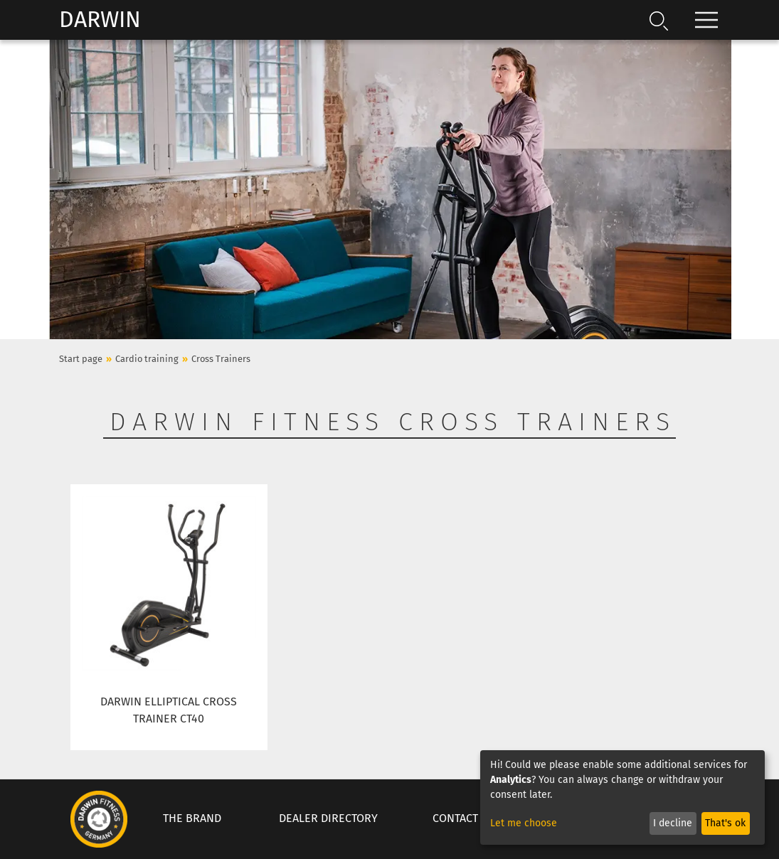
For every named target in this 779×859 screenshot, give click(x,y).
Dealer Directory (328, 818)
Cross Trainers (220, 358)
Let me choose (523, 823)
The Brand (192, 818)
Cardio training (147, 358)
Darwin (100, 19)
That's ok (725, 823)
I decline (672, 823)
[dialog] (622, 797)
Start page (80, 358)
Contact (455, 818)
